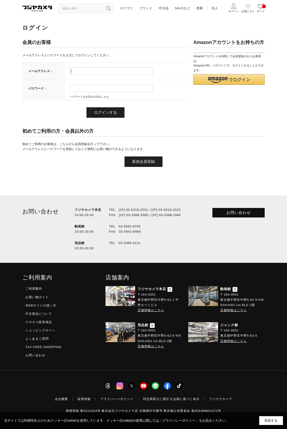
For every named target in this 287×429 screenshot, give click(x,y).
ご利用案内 (33, 288)
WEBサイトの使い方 (40, 305)
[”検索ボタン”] (108, 8)
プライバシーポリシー (117, 399)
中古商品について (38, 314)
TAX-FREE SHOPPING (43, 347)
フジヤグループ (220, 399)
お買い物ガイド (37, 297)
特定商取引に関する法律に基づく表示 (171, 399)
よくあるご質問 (37, 338)
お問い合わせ (238, 213)
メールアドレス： (40, 71)
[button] (229, 79)
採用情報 (84, 399)
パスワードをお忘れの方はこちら (89, 96)
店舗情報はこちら (151, 310)
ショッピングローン (40, 330)
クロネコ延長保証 (38, 322)
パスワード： (37, 88)
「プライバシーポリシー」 (179, 420)
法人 (214, 8)
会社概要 (61, 399)
